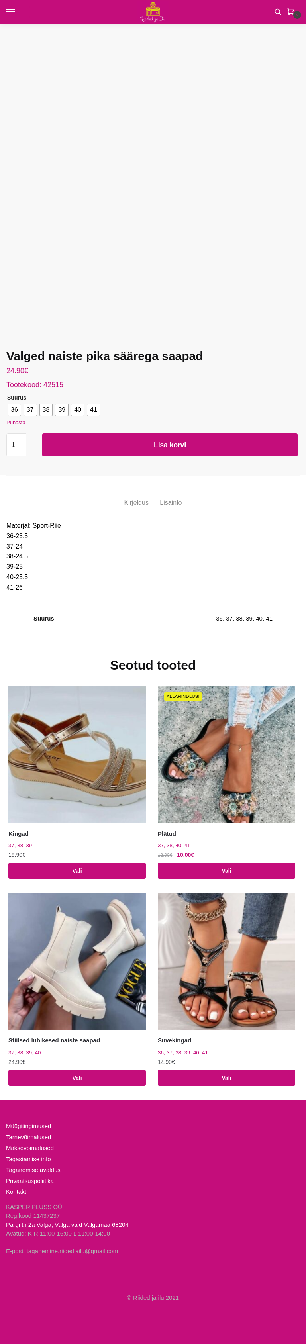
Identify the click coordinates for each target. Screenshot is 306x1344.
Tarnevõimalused (28, 1137)
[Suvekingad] (226, 961)
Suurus (16, 397)
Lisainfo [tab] (171, 502)
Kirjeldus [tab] (136, 502)
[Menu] (18, 12)
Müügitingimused (28, 1126)
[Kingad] (77, 754)
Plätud (167, 833)
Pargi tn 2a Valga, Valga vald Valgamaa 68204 (67, 1224)
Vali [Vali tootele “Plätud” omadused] (226, 871)
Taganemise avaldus (33, 1169)
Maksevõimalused (30, 1147)
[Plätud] (226, 754)
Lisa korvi (170, 445)
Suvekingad (174, 1040)
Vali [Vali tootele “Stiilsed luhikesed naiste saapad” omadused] (77, 1078)
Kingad (18, 833)
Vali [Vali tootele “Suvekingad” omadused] (226, 1078)
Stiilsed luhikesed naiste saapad (54, 1040)
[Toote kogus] (16, 444)
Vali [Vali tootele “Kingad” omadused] (77, 871)
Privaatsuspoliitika (30, 1180)
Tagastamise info (28, 1159)
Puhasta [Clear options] (16, 422)
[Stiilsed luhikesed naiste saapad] (77, 961)
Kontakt (16, 1191)
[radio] (14, 410)
